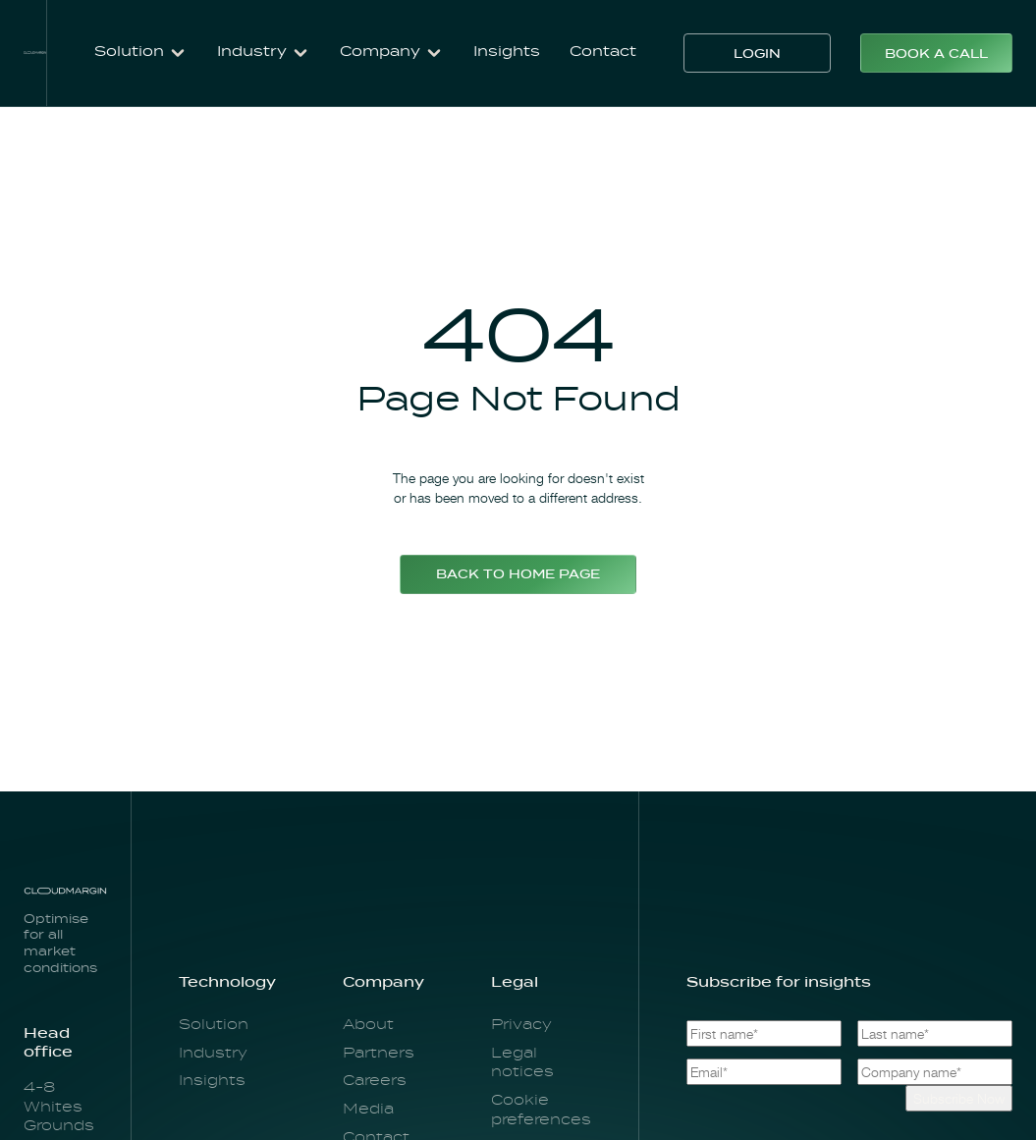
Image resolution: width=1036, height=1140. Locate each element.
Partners (378, 1053)
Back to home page (518, 575)
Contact (603, 52)
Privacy (521, 1025)
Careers (375, 1081)
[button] (141, 53)
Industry (213, 1053)
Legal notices (522, 1063)
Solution (213, 1025)
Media (368, 1109)
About (368, 1025)
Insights (506, 52)
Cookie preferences (541, 1110)
